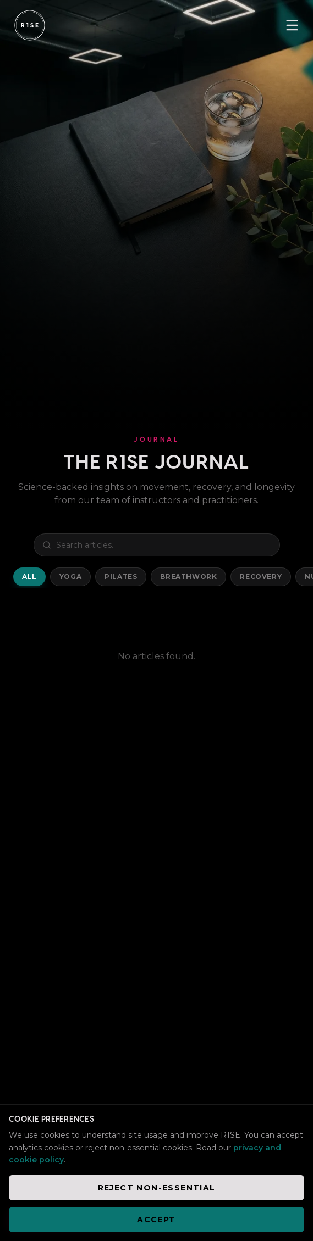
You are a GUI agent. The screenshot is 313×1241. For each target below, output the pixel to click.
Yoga (70, 576)
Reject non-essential (157, 1188)
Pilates (121, 576)
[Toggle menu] (292, 25)
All (29, 576)
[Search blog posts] (157, 544)
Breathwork (188, 576)
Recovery (261, 576)
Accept (156, 1220)
